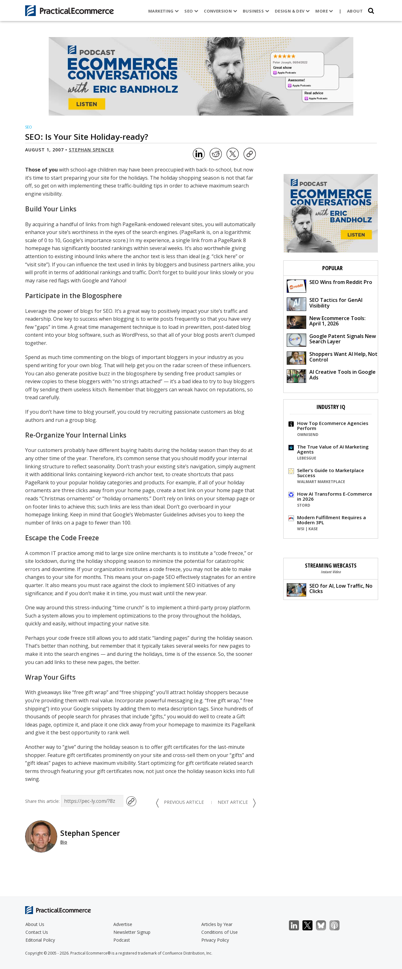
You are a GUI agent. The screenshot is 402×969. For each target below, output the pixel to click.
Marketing (163, 11)
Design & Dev (291, 11)
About (355, 11)
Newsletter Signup (131, 932)
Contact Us (36, 932)
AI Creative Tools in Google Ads (331, 375)
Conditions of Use (219, 932)
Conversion (220, 11)
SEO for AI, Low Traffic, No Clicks (329, 589)
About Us (34, 924)
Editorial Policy (40, 940)
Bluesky (324, 925)
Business (255, 11)
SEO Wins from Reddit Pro (329, 286)
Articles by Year (216, 924)
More (324, 11)
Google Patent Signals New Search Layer (331, 340)
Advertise (122, 924)
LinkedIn (297, 925)
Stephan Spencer (91, 150)
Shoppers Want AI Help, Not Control (332, 358)
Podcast (121, 940)
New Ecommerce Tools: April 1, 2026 (326, 322)
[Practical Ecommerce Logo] (69, 10)
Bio (63, 842)
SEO (191, 11)
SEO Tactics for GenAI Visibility (324, 304)
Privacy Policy (215, 940)
